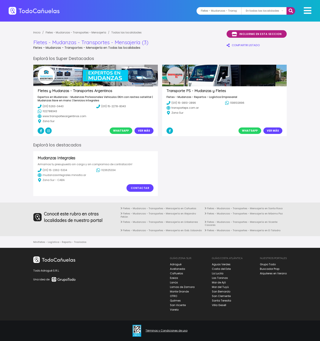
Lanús (174, 282)
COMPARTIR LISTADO (243, 45)
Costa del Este (221, 269)
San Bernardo (221, 291)
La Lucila (217, 273)
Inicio (36, 32)
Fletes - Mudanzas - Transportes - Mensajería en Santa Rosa (244, 208)
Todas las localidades (126, 32)
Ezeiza (174, 278)
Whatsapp (121, 130)
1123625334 (106, 170)
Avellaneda (177, 269)
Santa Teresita (221, 300)
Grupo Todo (268, 264)
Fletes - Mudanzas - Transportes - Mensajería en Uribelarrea (159, 222)
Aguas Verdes (221, 264)
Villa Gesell (219, 305)
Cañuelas (176, 273)
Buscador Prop (269, 269)
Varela (174, 309)
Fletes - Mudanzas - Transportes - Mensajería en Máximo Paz (244, 213)
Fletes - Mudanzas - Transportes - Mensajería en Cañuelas (158, 208)
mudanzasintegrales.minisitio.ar (62, 175)
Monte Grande (179, 291)
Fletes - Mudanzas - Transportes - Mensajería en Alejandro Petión (158, 215)
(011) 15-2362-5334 (52, 170)
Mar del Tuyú (220, 287)
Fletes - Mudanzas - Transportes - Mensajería (76, 32)
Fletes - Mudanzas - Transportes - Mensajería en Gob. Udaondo (161, 230)
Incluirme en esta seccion (257, 34)
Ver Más (144, 130)
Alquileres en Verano (273, 273)
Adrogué (175, 264)
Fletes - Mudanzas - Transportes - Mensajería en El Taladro (242, 230)
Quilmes (175, 300)
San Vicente (178, 305)
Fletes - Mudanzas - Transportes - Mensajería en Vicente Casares (241, 223)
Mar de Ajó (219, 282)
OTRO (173, 296)
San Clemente (221, 296)
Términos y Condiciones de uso (166, 330)
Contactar (140, 188)
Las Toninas (220, 278)
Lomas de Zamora (182, 287)
